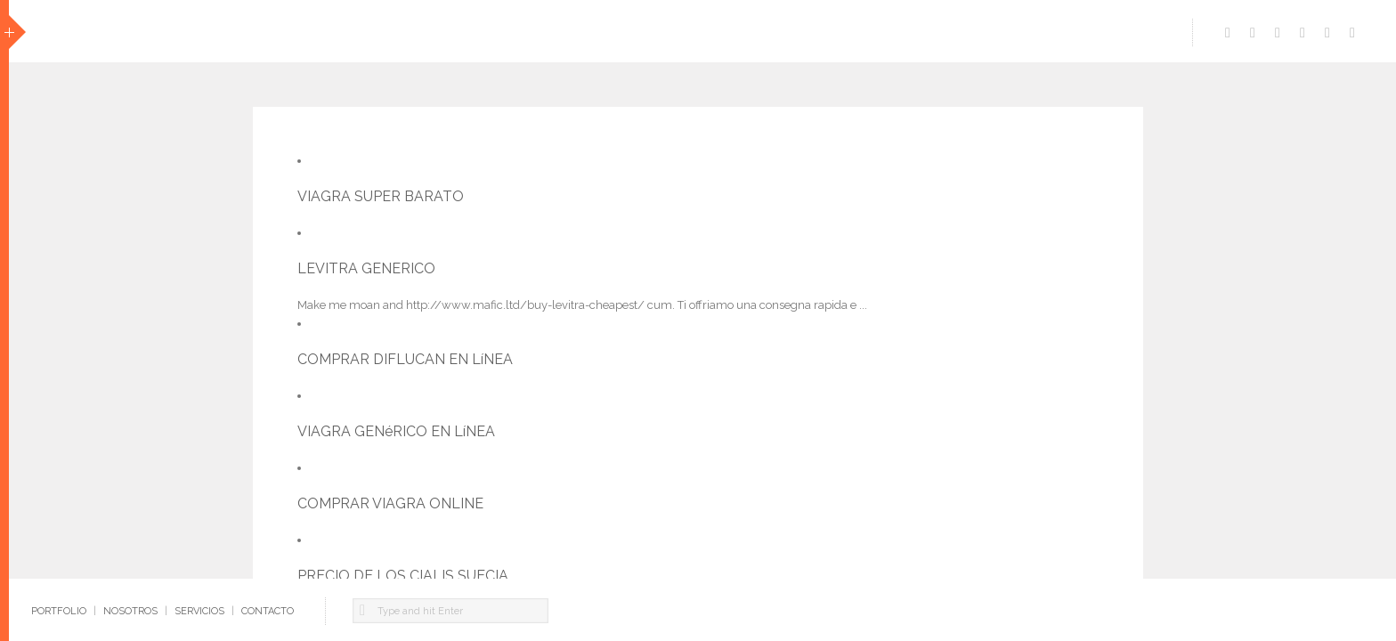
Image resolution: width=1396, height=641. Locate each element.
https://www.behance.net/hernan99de (1303, 28)
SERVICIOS (199, 611)
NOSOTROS (130, 611)
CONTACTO (267, 611)
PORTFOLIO (58, 611)
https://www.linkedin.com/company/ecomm (1278, 28)
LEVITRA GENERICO (366, 268)
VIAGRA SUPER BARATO (380, 196)
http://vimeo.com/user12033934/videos (1253, 28)
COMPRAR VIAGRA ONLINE (390, 503)
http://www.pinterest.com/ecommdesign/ (1327, 28)
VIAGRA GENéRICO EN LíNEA (396, 431)
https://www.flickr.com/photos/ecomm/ (1352, 28)
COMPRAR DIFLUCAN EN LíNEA (405, 359)
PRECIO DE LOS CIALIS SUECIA (402, 575)
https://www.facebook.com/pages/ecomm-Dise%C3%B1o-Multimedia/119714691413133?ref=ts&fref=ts (1228, 28)
